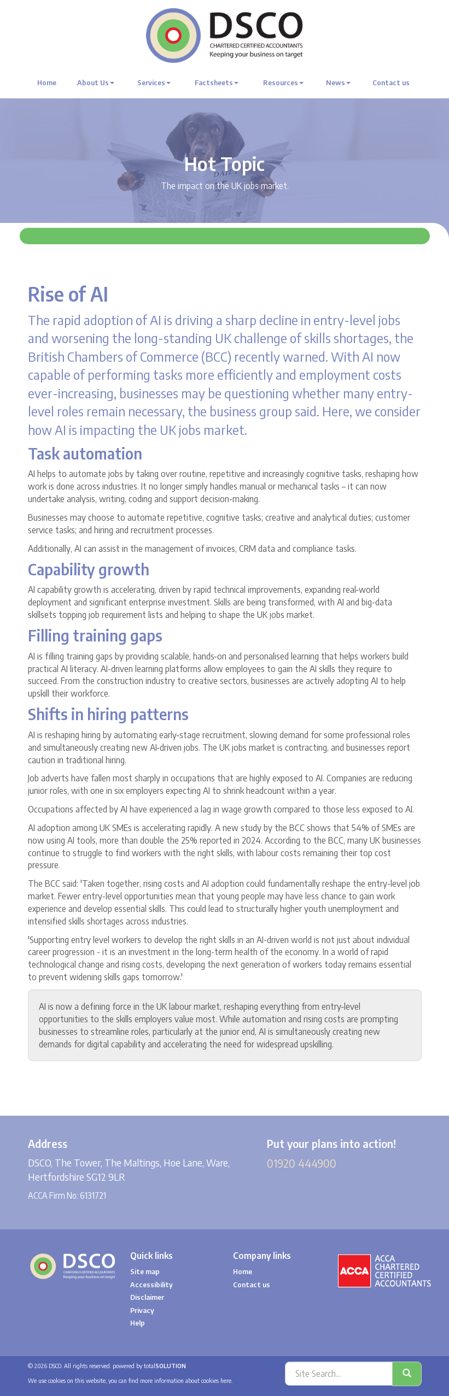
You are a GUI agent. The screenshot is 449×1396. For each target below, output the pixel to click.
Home (46, 82)
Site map (145, 1271)
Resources (283, 82)
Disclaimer (147, 1297)
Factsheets (216, 82)
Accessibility (151, 1284)
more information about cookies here (185, 1380)
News (338, 82)
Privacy (142, 1310)
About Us (95, 82)
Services (154, 82)
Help (137, 1322)
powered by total (149, 1365)
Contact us (391, 82)
